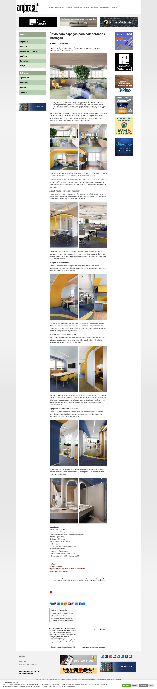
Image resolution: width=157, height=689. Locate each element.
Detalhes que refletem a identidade (62, 618)
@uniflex (73, 640)
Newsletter (94, 8)
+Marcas (86, 8)
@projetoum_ (66, 640)
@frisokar (66, 636)
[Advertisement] (31, 133)
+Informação (78, 8)
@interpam (63, 638)
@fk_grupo (52, 636)
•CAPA (51, 8)
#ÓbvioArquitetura (54, 632)
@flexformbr (59, 636)
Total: (21, 662)
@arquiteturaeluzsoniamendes (58, 634)
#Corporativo (53, 630)
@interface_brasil (54, 638)
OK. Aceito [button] (126, 685)
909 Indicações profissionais (29, 671)
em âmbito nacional (26, 674)
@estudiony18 (71, 634)
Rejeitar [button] (134, 685)
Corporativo (55, 628)
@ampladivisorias (65, 632)
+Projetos (69, 8)
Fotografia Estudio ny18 (67, 642)
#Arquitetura (70, 628)
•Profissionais (59, 8)
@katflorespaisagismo (55, 640)
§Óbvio (61, 628)
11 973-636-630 (104, 8)
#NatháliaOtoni (71, 630)
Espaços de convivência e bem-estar (62, 620)
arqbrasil (65, 43)
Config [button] (151, 685)
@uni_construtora (54, 642)
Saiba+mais (143, 685)
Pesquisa (114, 8)
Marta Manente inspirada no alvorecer (94, 647)
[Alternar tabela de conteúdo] (72, 610)
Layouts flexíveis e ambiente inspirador (63, 613)
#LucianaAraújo (61, 630)
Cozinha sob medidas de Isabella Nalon (63, 647)
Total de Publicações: (27, 665)
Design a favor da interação (60, 616)
